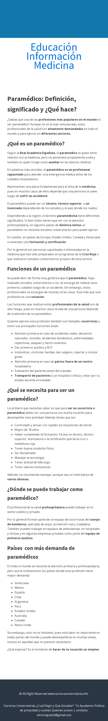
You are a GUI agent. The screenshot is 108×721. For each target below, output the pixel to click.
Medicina (54, 65)
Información (54, 55)
